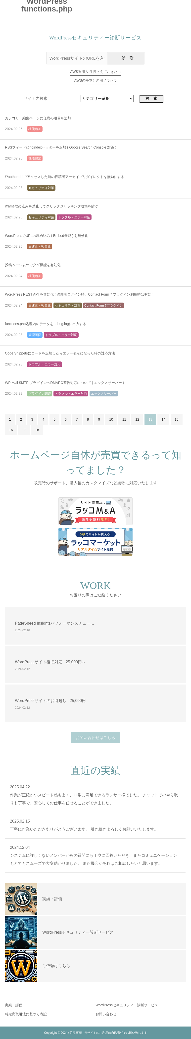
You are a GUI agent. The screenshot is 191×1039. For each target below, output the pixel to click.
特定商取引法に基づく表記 (26, 1014)
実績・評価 (13, 1005)
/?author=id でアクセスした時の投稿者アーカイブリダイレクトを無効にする (64, 177)
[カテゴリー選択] (107, 98)
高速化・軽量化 (39, 246)
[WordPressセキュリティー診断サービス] (21, 932)
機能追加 (34, 129)
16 (11, 430)
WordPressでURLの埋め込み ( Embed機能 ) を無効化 (46, 236)
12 (137, 419)
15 (177, 419)
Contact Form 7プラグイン (103, 305)
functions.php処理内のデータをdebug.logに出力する (45, 324)
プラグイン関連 (39, 393)
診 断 (128, 58)
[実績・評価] (21, 899)
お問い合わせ (106, 1014)
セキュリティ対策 (41, 188)
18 (37, 430)
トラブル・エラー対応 (74, 217)
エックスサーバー (104, 393)
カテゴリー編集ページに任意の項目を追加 (38, 118)
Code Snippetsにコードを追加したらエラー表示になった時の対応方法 (60, 353)
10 (111, 419)
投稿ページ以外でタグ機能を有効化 (33, 265)
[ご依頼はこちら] (21, 966)
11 (124, 419)
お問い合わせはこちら (95, 737)
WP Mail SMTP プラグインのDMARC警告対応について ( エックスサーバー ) (64, 383)
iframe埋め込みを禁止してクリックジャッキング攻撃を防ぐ (51, 206)
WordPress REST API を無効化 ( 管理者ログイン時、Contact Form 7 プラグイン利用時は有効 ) (79, 294)
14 (163, 419)
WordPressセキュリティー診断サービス (127, 1005)
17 (24, 430)
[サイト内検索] (48, 98)
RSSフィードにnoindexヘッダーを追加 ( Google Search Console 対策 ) (60, 147)
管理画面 (34, 335)
